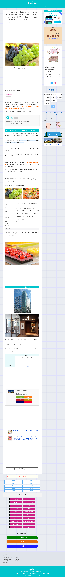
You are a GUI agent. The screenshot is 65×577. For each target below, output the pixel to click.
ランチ (15, 511)
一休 (28, 399)
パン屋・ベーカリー (15, 521)
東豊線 (22, 546)
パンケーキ (15, 508)
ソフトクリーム (29, 502)
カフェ (29, 508)
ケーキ (29, 499)
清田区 (13, 491)
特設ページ (18, 223)
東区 (13, 483)
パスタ (15, 527)
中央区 (13, 480)
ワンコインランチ (29, 511)
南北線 (22, 537)
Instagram (8, 94)
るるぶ (20, 402)
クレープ (29, 505)
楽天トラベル (20, 397)
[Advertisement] (22, 33)
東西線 (22, 541)
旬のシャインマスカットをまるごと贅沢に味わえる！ (18, 121)
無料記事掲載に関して (32, 6)
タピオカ (16, 502)
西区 (31, 483)
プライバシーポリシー (44, 573)
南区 (13, 485)
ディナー (16, 514)
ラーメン (29, 514)
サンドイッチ (16, 524)
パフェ (15, 505)
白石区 (31, 485)
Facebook (27, 366)
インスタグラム (45, 6)
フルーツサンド (29, 524)
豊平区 (31, 488)
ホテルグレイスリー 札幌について (14, 123)
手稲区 (31, 491)
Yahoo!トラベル (28, 402)
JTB (20, 399)
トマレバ (20, 393)
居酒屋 (60, 97)
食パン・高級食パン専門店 (29, 521)
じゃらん (27, 397)
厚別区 (13, 488)
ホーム (17, 6)
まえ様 (45, 118)
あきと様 (56, 118)
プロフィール (22, 573)
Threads (8, 96)
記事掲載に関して (35, 573)
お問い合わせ (23, 6)
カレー (15, 518)
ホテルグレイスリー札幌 (21, 390)
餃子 (29, 527)
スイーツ (16, 499)
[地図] (28, 394)
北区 (31, 480)
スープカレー (29, 518)
